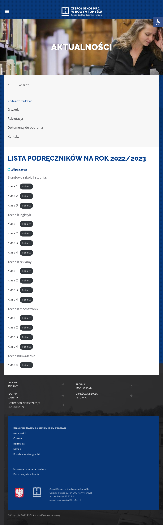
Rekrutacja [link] (15, 118)
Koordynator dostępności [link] (26, 454)
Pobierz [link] (26, 186)
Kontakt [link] (13, 136)
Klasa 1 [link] (13, 186)
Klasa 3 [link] (13, 205)
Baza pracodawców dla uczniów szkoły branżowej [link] (39, 427)
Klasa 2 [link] (13, 196)
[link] (158, 22)
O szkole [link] (13, 109)
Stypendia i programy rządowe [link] (29, 469)
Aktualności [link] (19, 433)
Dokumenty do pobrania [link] (25, 127)
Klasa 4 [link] (13, 252)
